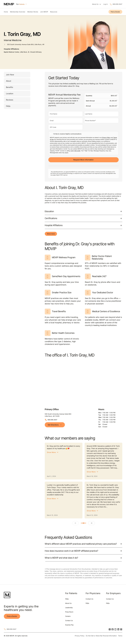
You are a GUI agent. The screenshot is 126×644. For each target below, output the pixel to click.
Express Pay (69, 625)
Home (6, 12)
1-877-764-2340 (75, 150)
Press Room (69, 612)
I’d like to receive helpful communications (67, 134)
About (8, 81)
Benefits (9, 87)
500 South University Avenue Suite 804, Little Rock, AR (25, 44)
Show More (51, 452)
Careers (67, 616)
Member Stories (32, 12)
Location (9, 93)
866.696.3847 (117, 4)
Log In (105, 4)
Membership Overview (17, 12)
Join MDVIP (44, 12)
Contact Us (69, 620)
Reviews (9, 100)
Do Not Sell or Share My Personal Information (101, 636)
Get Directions (55, 425)
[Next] (91, 523)
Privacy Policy (106, 137)
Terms (120, 636)
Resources (53, 12)
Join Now (10, 75)
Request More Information (83, 160)
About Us (68, 603)
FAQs (8, 106)
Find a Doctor (115, 12)
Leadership (69, 607)
